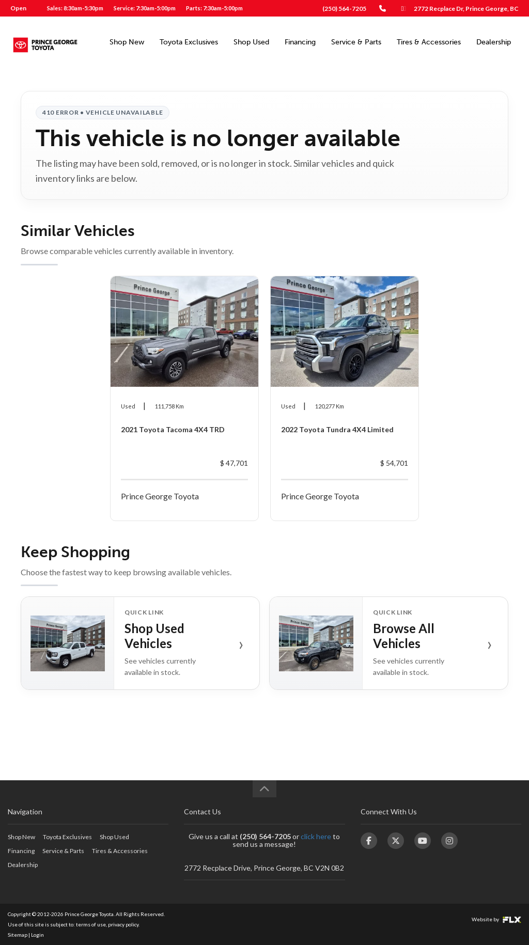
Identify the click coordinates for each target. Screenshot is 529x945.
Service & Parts (356, 42)
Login (37, 935)
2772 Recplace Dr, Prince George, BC (466, 8)
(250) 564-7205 (344, 8)
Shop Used (251, 42)
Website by (496, 919)
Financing (300, 42)
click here (316, 836)
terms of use (91, 924)
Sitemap (17, 935)
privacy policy (123, 924)
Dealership (493, 42)
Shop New (127, 42)
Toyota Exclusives (189, 42)
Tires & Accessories (429, 42)
